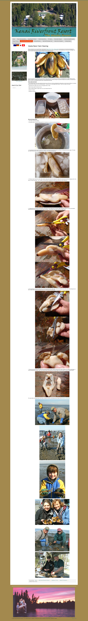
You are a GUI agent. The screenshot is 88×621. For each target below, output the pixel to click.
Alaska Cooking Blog (66, 398)
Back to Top (74, 618)
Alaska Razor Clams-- (53, 49)
